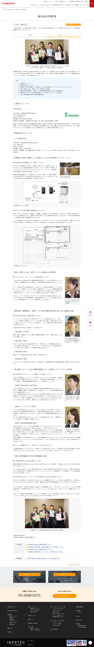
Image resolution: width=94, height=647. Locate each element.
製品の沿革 (12, 624)
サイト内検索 (84, 1)
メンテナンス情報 (57, 623)
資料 (56, 1)
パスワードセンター (57, 610)
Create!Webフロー (82, 625)
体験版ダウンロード (35, 608)
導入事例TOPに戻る (75, 564)
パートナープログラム (35, 630)
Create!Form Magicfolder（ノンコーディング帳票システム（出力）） (46, 551)
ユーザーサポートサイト (58, 608)
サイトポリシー (31, 640)
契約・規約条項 (54, 629)
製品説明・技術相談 (74, 1)
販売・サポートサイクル (58, 613)
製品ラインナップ (14, 616)
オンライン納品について (58, 615)
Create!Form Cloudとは (12, 610)
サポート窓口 (56, 625)
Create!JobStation (82, 627)
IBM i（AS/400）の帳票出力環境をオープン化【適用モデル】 (44, 558)
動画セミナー (63, 1)
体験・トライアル (48, 1)
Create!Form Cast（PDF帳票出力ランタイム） (40, 549)
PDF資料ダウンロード (74, 24)
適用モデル (9, 628)
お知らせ (78, 616)
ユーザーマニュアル (57, 622)
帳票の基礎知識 (79, 606)
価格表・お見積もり (35, 628)
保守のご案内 (56, 611)
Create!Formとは (11, 606)
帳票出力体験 (33, 611)
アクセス (80, 612)
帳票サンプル (13, 622)
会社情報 (78, 610)
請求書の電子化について (58, 616)
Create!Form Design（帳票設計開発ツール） (39, 544)
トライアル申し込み (35, 610)
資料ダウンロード (32, 615)
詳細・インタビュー (63, 35)
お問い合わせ (79, 620)
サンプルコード (13, 621)
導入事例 (16, 9)
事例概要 (30, 35)
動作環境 (12, 619)
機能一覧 (12, 617)
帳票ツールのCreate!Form (8, 9)
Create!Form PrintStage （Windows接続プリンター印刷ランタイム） (46, 547)
